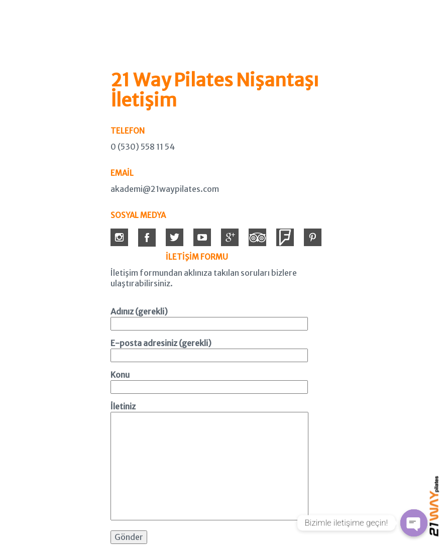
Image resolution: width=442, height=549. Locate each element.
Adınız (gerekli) (209, 317)
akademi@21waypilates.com (165, 189)
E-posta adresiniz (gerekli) (209, 349)
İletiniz (209, 461)
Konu (209, 381)
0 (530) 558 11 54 (143, 147)
